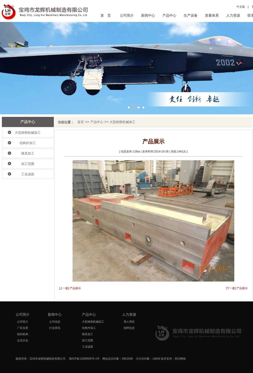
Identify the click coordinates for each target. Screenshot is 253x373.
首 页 (106, 15)
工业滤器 (27, 174)
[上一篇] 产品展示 (70, 288)
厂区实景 (22, 328)
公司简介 (127, 15)
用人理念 (129, 321)
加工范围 (27, 164)
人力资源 (233, 15)
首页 (80, 122)
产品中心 (169, 15)
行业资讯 (54, 328)
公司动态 (54, 321)
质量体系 (212, 15)
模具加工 (27, 153)
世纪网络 (180, 358)
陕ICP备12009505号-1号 (84, 358)
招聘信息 (129, 328)
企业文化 (22, 340)
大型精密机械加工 (28, 132)
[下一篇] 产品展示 (237, 288)
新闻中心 (148, 15)
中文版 (241, 6)
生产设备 (191, 15)
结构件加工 (28, 143)
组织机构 (22, 334)
